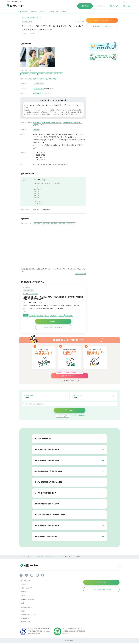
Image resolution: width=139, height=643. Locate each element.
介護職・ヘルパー (39, 125)
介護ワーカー (32, 556)
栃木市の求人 (34, 11)
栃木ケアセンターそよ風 (44, 11)
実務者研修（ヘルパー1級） (52, 122)
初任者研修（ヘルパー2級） (72, 122)
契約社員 (36, 129)
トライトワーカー (24, 556)
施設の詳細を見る (80, 273)
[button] (114, 6)
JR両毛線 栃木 (39, 88)
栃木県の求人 (26, 11)
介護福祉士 (37, 122)
